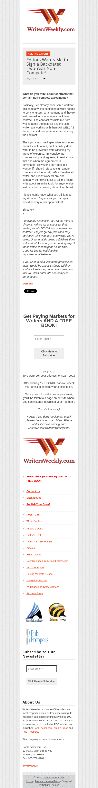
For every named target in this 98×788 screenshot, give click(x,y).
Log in (29, 781)
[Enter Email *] (49, 339)
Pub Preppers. (31, 731)
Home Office (33, 554)
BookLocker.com (43, 728)
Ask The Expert (38, 53)
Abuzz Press (61, 728)
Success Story (34, 593)
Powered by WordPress (47, 781)
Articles (30, 548)
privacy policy (30, 765)
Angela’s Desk (34, 528)
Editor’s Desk (34, 535)
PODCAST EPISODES (39, 541)
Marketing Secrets (36, 580)
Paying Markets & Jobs (39, 573)
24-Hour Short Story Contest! (42, 586)
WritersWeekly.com (53, 777)
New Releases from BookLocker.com (47, 561)
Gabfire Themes (50, 785)
